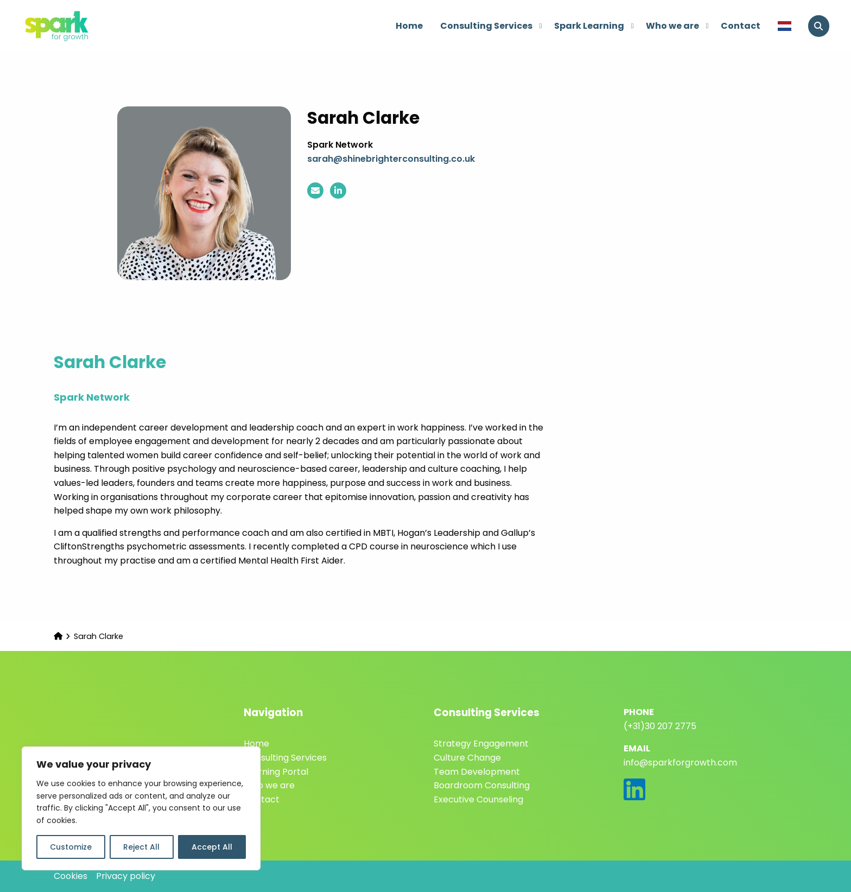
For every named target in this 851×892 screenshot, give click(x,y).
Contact (740, 26)
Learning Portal (276, 772)
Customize (71, 847)
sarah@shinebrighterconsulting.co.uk (391, 159)
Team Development (477, 772)
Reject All (141, 847)
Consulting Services (491, 26)
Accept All (212, 847)
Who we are (677, 26)
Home (409, 26)
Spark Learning (594, 26)
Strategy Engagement (481, 743)
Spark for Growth (76, 26)
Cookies (70, 876)
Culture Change (467, 757)
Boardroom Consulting (482, 785)
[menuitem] (409, 26)
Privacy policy (125, 876)
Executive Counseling (478, 799)
